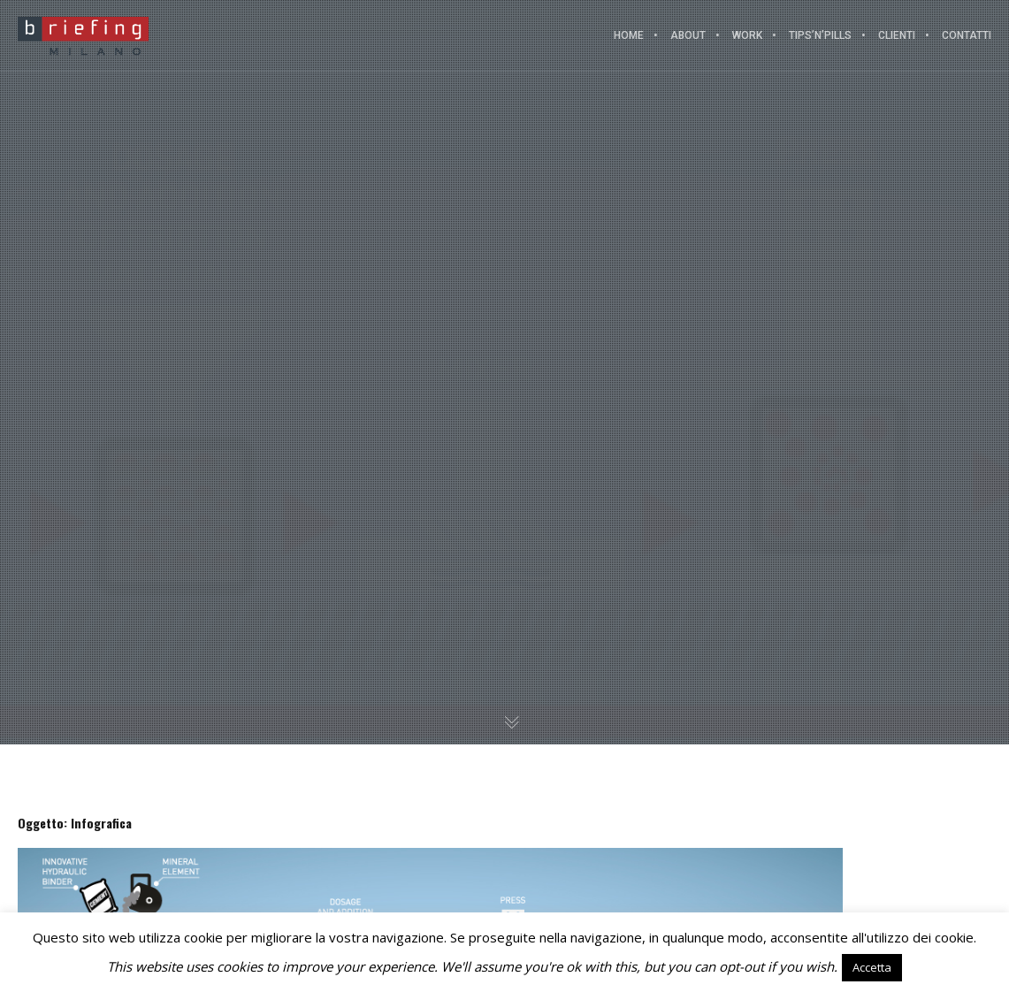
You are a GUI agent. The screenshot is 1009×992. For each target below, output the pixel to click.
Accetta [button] (871, 967)
